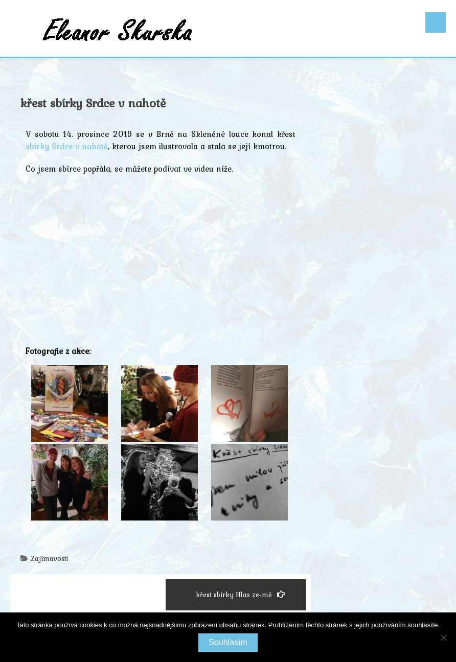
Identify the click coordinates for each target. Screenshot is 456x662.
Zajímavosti (49, 558)
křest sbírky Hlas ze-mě (240, 594)
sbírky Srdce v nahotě (67, 146)
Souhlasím (228, 642)
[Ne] (443, 637)
